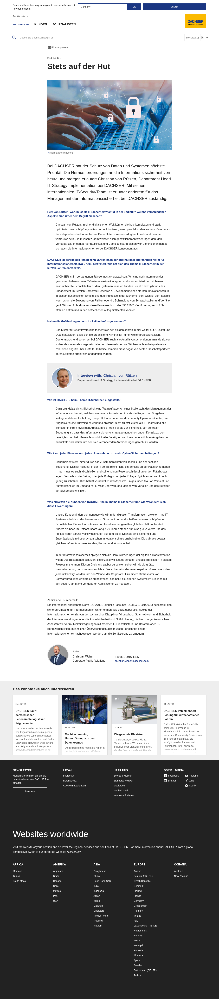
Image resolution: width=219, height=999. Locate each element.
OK (134, 7)
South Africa (19, 881)
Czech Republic (142, 881)
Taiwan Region (101, 915)
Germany (139, 900)
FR (145, 876)
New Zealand (181, 876)
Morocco (17, 871)
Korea (96, 900)
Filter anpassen (57, 47)
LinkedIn (170, 780)
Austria (137, 871)
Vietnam (97, 925)
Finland (138, 891)
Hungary (138, 910)
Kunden (43, 24)
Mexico (57, 891)
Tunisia (17, 876)
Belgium (138, 876)
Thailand (98, 920)
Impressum (69, 775)
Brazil (56, 876)
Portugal (138, 945)
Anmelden (30, 791)
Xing (189, 780)
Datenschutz (70, 780)
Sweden (138, 965)
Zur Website (21, 16)
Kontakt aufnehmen (124, 795)
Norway (138, 935)
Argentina (58, 871)
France (137, 896)
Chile (56, 886)
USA (55, 900)
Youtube (191, 775)
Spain (137, 960)
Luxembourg (140, 925)
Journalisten (67, 24)
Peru (55, 896)
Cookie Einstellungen (74, 785)
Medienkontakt (121, 790)
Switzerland (140, 970)
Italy (136, 920)
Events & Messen (123, 775)
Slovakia (138, 955)
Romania (138, 950)
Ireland (137, 915)
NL (150, 876)
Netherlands (140, 930)
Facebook (171, 775)
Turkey (137, 975)
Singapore (98, 910)
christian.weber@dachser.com (133, 660)
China (96, 876)
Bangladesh (99, 871)
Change (174, 7)
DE (155, 925)
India (96, 886)
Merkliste (192, 38)
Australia (178, 871)
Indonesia (98, 891)
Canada (57, 881)
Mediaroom (22, 24)
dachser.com (74, 851)
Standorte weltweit (123, 780)
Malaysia (98, 905)
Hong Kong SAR (102, 881)
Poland (137, 940)
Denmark (139, 886)
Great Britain (140, 905)
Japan (96, 896)
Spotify (191, 785)
